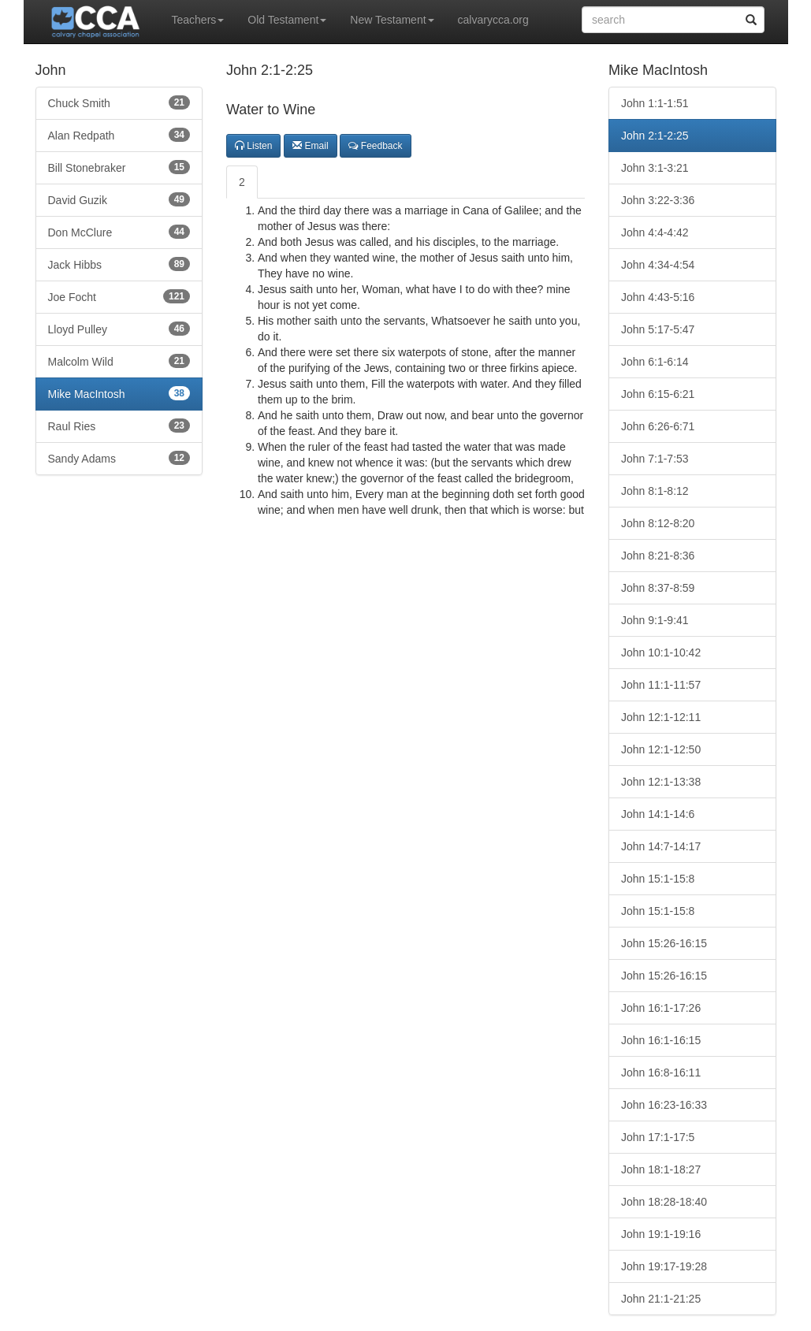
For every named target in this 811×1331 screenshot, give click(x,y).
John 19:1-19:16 (661, 1234)
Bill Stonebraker (119, 167)
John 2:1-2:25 (655, 135)
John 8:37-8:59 (657, 588)
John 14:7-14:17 (661, 846)
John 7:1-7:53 (655, 458)
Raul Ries (119, 425)
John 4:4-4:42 (655, 232)
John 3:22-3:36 (657, 200)
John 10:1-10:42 (661, 652)
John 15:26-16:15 (664, 943)
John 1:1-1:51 (655, 103)
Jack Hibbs (119, 264)
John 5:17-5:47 (657, 329)
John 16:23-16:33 (664, 1105)
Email (310, 145)
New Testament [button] (391, 19)
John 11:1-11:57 (661, 685)
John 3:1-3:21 (655, 168)
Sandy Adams (119, 458)
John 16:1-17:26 (661, 1008)
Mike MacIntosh (119, 393)
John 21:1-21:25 (661, 1298)
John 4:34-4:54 (657, 264)
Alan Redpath (119, 135)
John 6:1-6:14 (655, 361)
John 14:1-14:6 (657, 814)
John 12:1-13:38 (661, 781)
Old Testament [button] (286, 19)
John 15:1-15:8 (657, 878)
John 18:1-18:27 (661, 1169)
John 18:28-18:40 (664, 1201)
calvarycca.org (493, 19)
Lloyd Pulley (119, 329)
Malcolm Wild (119, 361)
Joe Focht (119, 296)
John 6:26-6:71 (657, 426)
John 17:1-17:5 (657, 1137)
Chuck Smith (119, 102)
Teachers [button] (198, 19)
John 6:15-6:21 (657, 394)
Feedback (375, 145)
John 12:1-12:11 (661, 717)
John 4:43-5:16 (657, 297)
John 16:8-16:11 (661, 1072)
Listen (253, 145)
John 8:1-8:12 (655, 491)
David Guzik (119, 199)
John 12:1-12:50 (661, 749)
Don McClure (119, 232)
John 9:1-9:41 (655, 620)
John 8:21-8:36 (657, 555)
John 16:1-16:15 (661, 1040)
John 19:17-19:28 (664, 1266)
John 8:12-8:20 (657, 523)
